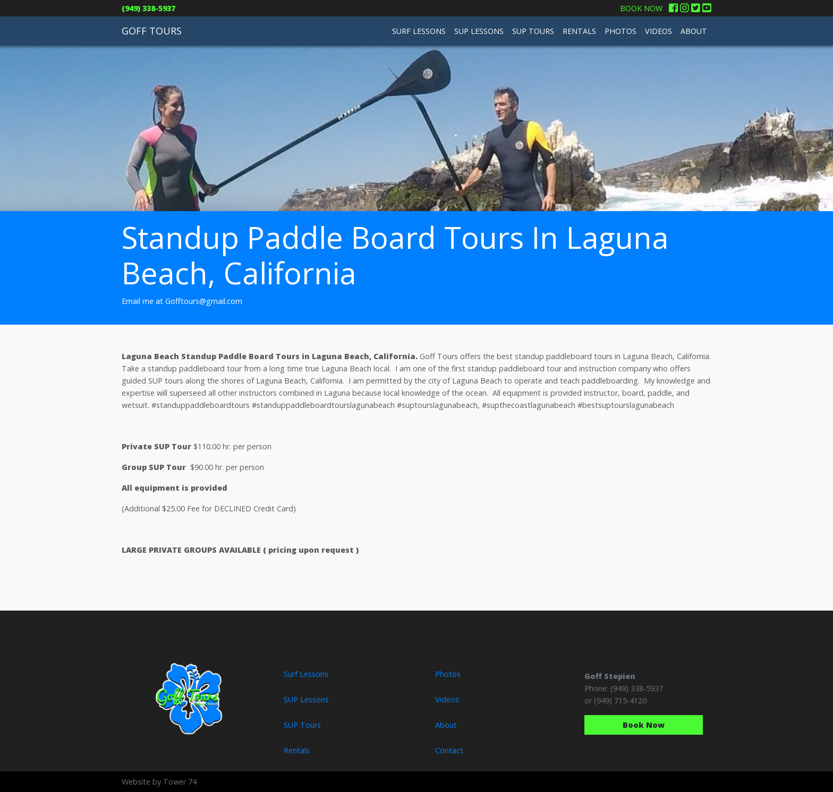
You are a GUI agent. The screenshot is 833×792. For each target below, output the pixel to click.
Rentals (297, 750)
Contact (449, 750)
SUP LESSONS (479, 31)
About (446, 725)
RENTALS (579, 31)
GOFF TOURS (152, 30)
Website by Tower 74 (159, 782)
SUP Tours (302, 725)
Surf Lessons (306, 674)
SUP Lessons (306, 699)
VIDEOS (658, 31)
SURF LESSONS (419, 31)
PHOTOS (620, 31)
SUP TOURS (533, 31)
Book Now (644, 725)
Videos (447, 699)
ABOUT (694, 31)
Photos (448, 674)
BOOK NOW (641, 8)
